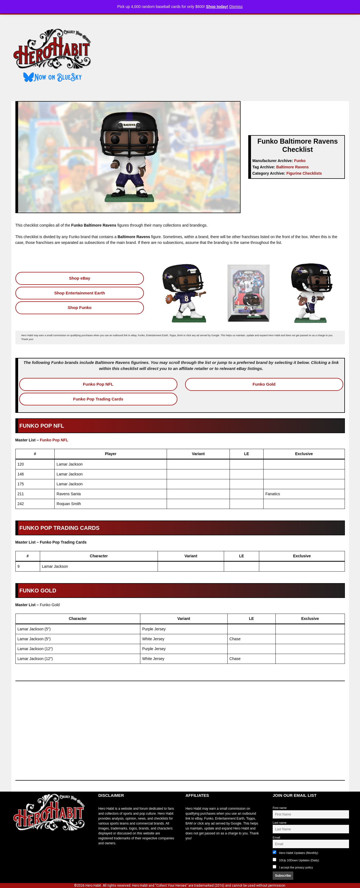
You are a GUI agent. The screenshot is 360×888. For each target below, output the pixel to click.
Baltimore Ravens (292, 167)
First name (280, 807)
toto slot (17, 845)
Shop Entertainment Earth (79, 293)
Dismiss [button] (236, 6)
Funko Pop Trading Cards (98, 399)
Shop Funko (80, 307)
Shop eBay (79, 278)
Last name (279, 822)
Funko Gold (264, 384)
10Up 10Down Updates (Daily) (296, 860)
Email (276, 837)
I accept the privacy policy (296, 867)
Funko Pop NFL (98, 384)
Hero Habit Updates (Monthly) (295, 852)
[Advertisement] (224, 55)
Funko (300, 160)
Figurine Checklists (304, 173)
